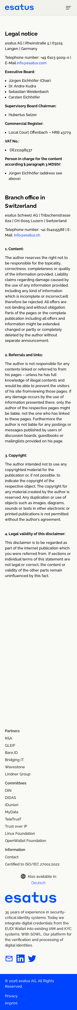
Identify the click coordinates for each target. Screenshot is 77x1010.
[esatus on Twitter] (32, 959)
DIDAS (10, 797)
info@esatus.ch (27, 235)
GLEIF (10, 745)
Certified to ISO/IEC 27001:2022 (32, 864)
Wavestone (15, 767)
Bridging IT (14, 760)
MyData (11, 812)
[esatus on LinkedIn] (20, 959)
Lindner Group (17, 774)
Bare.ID (11, 752)
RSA (8, 738)
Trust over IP (16, 826)
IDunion (11, 805)
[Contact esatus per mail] (9, 959)
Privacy (11, 996)
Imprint (11, 1003)
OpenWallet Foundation (25, 840)
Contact (11, 857)
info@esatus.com (32, 63)
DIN (8, 790)
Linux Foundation (20, 833)
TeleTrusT (13, 819)
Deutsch (38, 883)
